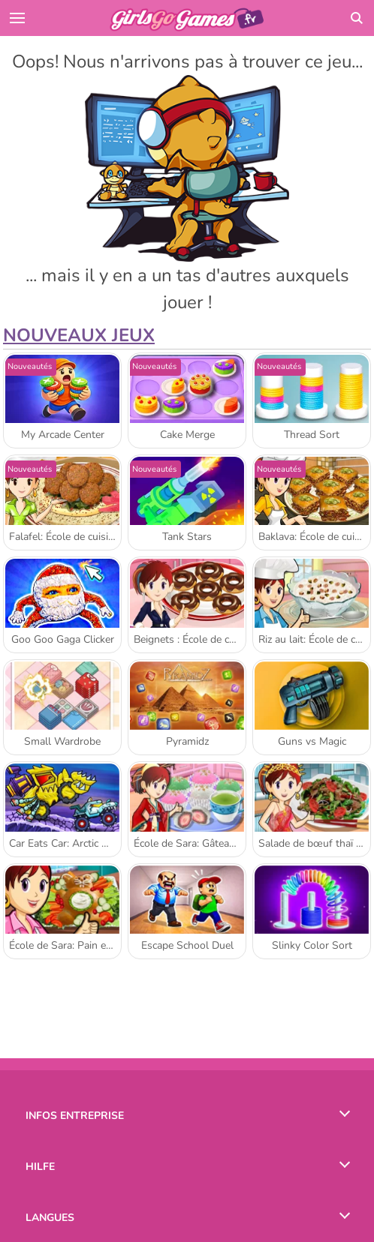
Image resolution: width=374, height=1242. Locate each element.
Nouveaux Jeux (79, 335)
